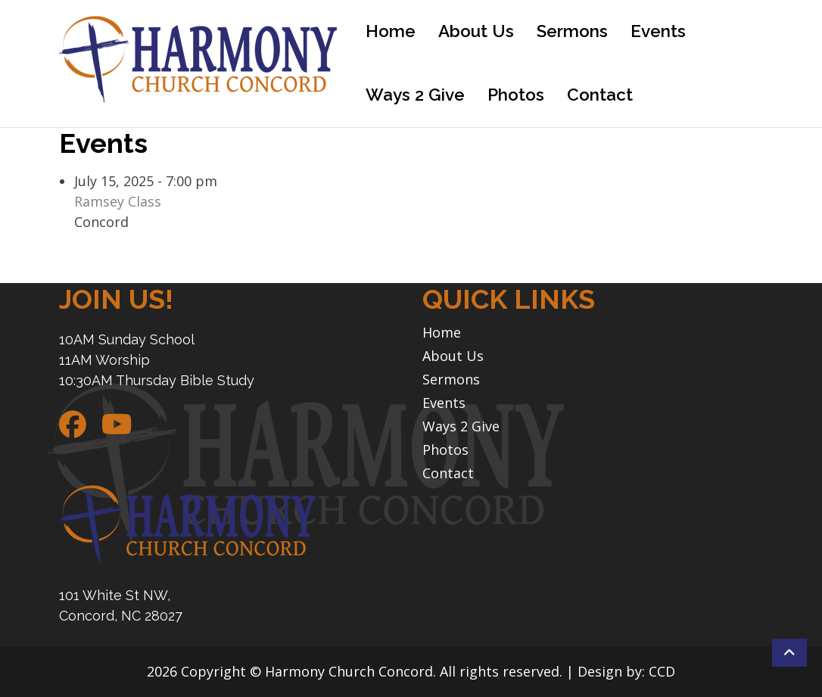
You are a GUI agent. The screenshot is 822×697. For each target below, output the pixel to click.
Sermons (572, 31)
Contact (600, 94)
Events (658, 31)
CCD (662, 671)
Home (391, 31)
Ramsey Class (117, 201)
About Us (476, 31)
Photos (515, 94)
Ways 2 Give (415, 94)
